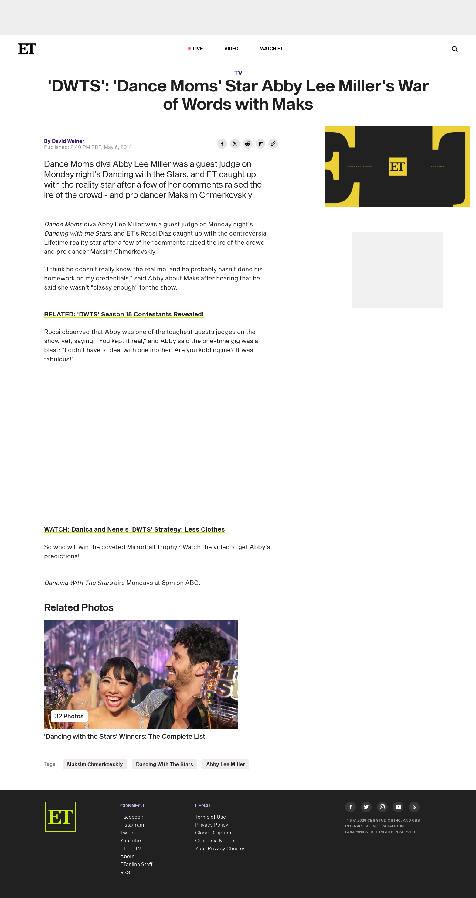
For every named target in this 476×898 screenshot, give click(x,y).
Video (231, 48)
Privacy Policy (211, 825)
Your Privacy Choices (220, 848)
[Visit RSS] (414, 808)
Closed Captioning (217, 833)
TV (238, 73)
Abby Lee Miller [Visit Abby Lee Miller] (225, 765)
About (127, 856)
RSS (125, 872)
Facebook (131, 817)
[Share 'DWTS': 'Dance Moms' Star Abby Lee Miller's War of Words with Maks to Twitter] (234, 144)
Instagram (132, 825)
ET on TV (130, 848)
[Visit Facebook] (350, 808)
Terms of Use (210, 817)
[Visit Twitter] (366, 808)
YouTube (130, 841)
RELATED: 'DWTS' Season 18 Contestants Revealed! (124, 314)
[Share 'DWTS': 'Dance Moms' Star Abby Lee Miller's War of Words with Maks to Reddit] (247, 144)
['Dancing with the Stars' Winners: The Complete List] (158, 674)
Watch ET (272, 48)
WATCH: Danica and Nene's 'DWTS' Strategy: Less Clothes (134, 529)
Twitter (128, 833)
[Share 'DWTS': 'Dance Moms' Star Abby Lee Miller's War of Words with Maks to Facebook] (222, 144)
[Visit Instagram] (382, 808)
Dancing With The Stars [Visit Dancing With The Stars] (164, 765)
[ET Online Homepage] (27, 49)
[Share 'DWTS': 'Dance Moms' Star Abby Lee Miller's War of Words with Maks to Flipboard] (260, 144)
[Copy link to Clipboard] (273, 144)
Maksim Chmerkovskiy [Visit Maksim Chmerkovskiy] (95, 765)
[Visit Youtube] (398, 808)
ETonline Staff (136, 864)
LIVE (198, 48)
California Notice (214, 841)
